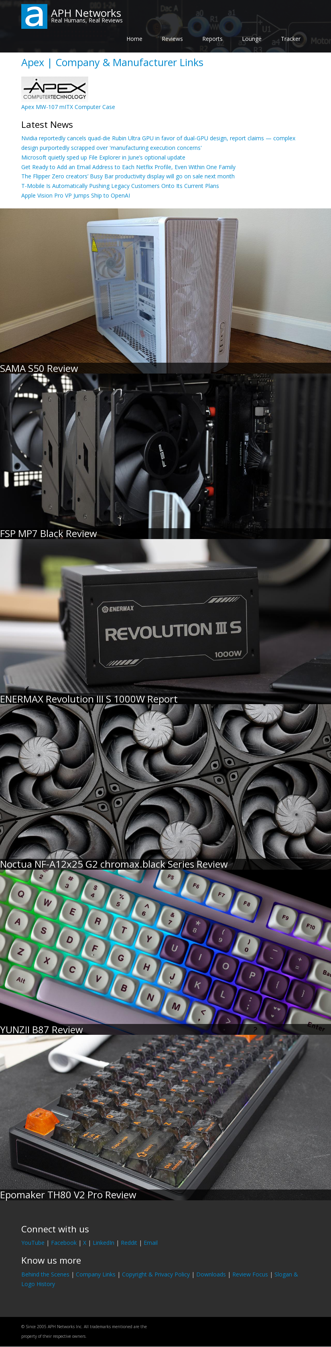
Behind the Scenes (45, 1274)
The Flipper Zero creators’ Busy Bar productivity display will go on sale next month (128, 176)
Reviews (172, 38)
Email (151, 1242)
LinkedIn (103, 1242)
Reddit (129, 1242)
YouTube (33, 1242)
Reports (212, 38)
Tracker (291, 38)
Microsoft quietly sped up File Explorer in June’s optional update (103, 157)
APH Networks (86, 13)
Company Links (96, 1274)
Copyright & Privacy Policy (156, 1274)
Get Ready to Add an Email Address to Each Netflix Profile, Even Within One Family (128, 167)
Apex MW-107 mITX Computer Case (68, 107)
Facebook (64, 1242)
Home (134, 38)
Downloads (211, 1274)
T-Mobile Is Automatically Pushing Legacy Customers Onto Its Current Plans (120, 186)
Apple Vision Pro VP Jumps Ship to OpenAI (75, 195)
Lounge (252, 38)
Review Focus (250, 1274)
